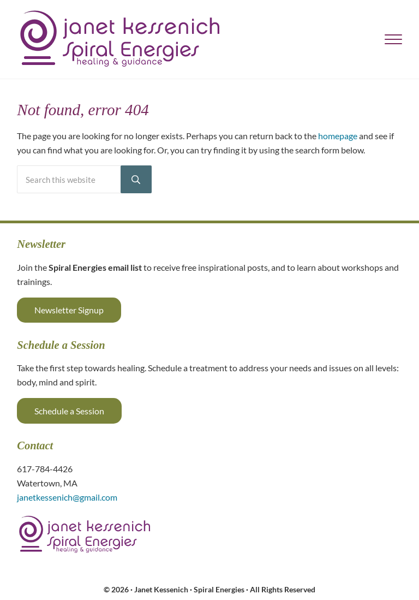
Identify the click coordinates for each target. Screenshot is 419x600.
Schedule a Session (69, 411)
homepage (337, 135)
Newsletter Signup (69, 310)
